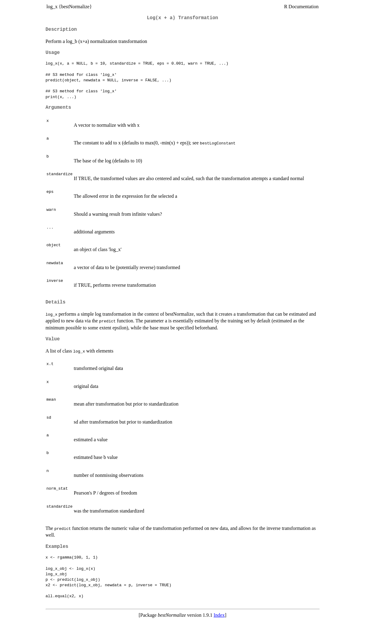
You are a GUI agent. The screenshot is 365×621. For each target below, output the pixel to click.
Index (219, 615)
